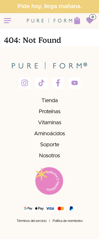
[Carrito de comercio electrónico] (77, 20)
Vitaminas (49, 122)
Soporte (49, 144)
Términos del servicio (31, 220)
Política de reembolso (68, 220)
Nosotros (49, 155)
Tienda (49, 100)
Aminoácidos (49, 133)
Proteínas (49, 111)
